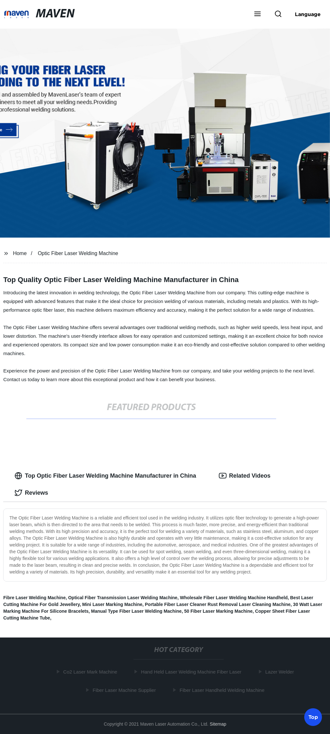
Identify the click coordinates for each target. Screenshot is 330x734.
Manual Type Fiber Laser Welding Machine (136, 611)
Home (20, 253)
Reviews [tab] (31, 493)
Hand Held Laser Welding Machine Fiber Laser (192, 671)
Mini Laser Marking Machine (112, 604)
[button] (257, 14)
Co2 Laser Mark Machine (91, 671)
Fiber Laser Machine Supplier (125, 690)
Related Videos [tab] (245, 476)
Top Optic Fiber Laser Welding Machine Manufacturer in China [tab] (105, 476)
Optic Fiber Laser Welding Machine (78, 253)
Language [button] (308, 14)
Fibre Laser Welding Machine (34, 597)
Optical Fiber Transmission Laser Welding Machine (122, 597)
